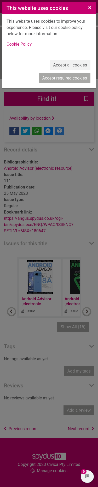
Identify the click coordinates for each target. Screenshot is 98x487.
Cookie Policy (19, 44)
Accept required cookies (64, 78)
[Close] (90, 7)
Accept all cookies (70, 65)
